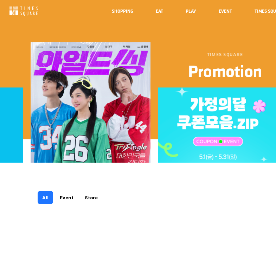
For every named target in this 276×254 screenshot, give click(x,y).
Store (91, 197)
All (45, 197)
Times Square (23, 11)
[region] (138, 127)
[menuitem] (123, 11)
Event (66, 197)
